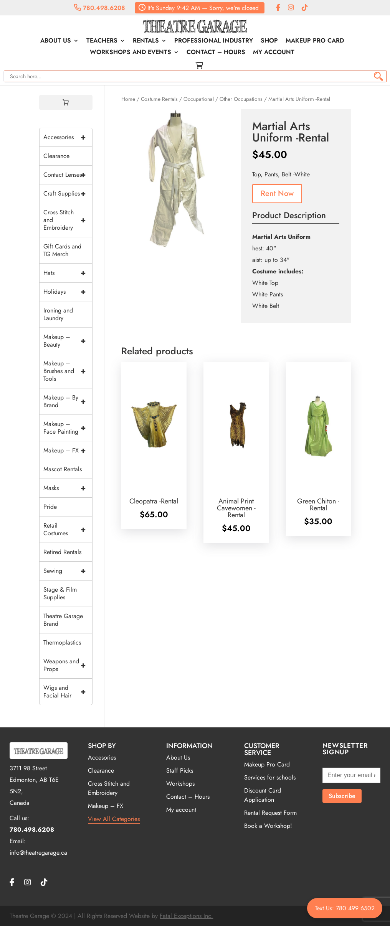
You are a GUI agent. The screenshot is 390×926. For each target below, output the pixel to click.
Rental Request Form (270, 812)
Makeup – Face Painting (68, 428)
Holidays (68, 292)
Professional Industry (213, 41)
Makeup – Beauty (68, 341)
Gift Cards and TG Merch (62, 250)
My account (273, 52)
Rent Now (277, 193)
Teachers (101, 41)
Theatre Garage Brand (63, 620)
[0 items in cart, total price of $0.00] (65, 102)
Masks (68, 488)
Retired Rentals (62, 552)
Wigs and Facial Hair (68, 692)
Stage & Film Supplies (60, 593)
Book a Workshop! (268, 825)
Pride (50, 506)
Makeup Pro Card (315, 41)
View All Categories (114, 818)
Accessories (68, 137)
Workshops (180, 783)
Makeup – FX (68, 450)
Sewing (68, 571)
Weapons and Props (68, 665)
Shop (269, 41)
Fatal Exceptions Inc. (186, 915)
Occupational (198, 99)
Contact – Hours (216, 52)
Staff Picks (179, 770)
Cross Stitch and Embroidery (68, 220)
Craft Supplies (68, 193)
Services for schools (270, 777)
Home (128, 99)
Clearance (56, 155)
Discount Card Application (262, 795)
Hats (68, 273)
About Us (55, 41)
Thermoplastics (62, 642)
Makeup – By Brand (68, 401)
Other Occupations (241, 99)
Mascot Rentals (62, 469)
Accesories (102, 757)
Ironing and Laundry (58, 314)
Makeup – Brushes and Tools (68, 371)
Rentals (146, 41)
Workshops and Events (130, 52)
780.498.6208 (99, 7)
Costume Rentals (159, 99)
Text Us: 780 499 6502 (345, 908)
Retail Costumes (68, 529)
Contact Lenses (68, 175)
